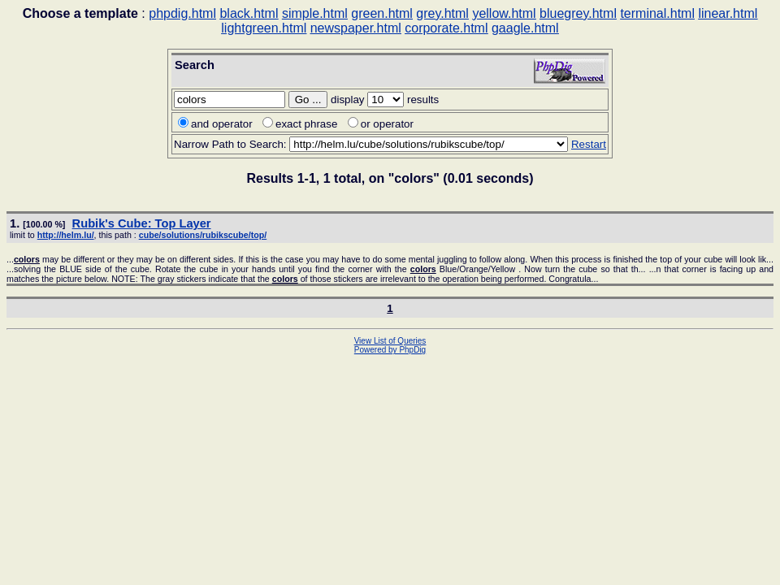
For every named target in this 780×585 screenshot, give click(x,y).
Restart (588, 144)
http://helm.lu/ (65, 235)
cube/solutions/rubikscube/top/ (203, 235)
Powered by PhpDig (390, 349)
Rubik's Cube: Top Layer (141, 223)
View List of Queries (390, 340)
